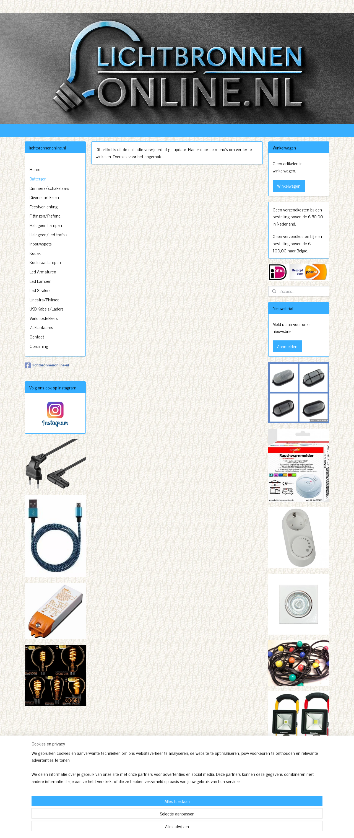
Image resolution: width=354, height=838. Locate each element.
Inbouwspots (41, 243)
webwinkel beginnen (190, 827)
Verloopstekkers (44, 318)
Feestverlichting (44, 206)
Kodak (35, 253)
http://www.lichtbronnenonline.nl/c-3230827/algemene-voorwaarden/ (298, 795)
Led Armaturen (43, 271)
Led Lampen (40, 280)
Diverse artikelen (44, 197)
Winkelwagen (288, 185)
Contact (37, 336)
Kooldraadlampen (45, 262)
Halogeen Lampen (46, 225)
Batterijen (38, 178)
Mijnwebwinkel (228, 827)
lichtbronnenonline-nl (47, 365)
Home (35, 169)
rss (175, 827)
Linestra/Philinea (44, 299)
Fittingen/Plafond (45, 215)
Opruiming (39, 346)
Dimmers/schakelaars (49, 188)
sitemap (167, 827)
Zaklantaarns (41, 327)
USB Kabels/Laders (47, 308)
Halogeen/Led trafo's (48, 234)
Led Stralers (40, 290)
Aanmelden (287, 346)
